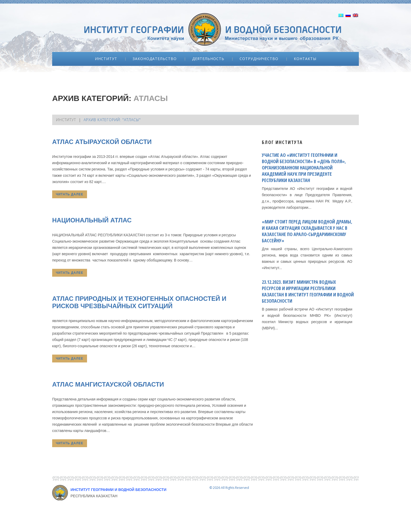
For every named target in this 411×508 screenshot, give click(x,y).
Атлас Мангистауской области (108, 384)
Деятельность (208, 58)
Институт (106, 58)
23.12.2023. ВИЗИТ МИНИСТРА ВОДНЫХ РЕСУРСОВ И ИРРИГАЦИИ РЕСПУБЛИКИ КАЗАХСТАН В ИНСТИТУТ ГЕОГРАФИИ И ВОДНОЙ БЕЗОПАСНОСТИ (308, 291)
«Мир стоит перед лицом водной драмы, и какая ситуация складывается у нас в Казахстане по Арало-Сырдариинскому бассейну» (307, 231)
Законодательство (155, 58)
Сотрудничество (259, 58)
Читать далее (69, 194)
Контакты (305, 58)
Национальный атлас (92, 220)
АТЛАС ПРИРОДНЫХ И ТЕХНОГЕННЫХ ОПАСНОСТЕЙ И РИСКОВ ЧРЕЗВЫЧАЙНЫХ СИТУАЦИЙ (139, 302)
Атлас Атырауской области (102, 141)
